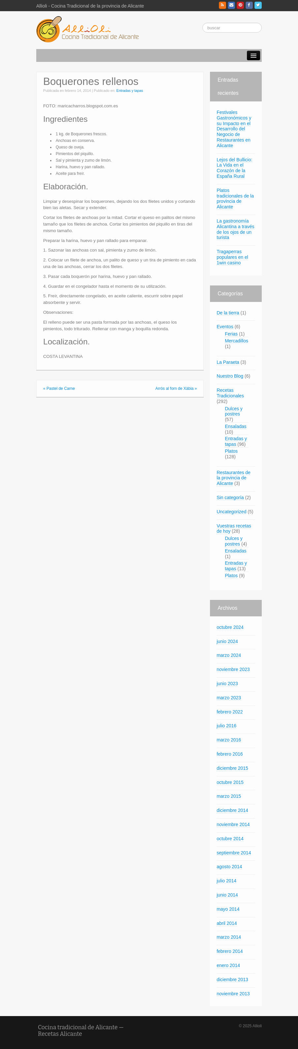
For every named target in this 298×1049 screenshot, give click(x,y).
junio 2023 (227, 683)
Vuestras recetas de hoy (234, 528)
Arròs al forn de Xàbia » (176, 388)
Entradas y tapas (129, 91)
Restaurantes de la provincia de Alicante (234, 478)
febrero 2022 (230, 711)
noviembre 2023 (233, 669)
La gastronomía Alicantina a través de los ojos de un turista (235, 229)
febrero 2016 (230, 754)
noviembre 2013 (233, 993)
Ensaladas (235, 426)
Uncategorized (231, 511)
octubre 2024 (230, 627)
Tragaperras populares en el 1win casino (232, 257)
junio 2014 (227, 895)
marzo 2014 (229, 937)
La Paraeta (228, 362)
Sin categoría (230, 497)
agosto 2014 (229, 866)
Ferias (231, 333)
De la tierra (228, 312)
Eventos (225, 326)
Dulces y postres (234, 411)
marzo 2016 (229, 739)
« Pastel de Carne (59, 388)
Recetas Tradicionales (230, 393)
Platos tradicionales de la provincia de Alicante (235, 198)
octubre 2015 (230, 782)
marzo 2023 (229, 697)
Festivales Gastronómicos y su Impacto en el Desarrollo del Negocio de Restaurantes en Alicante (234, 129)
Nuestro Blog (230, 376)
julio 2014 (226, 880)
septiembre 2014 (234, 852)
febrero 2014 (230, 951)
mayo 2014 (228, 909)
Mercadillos (236, 340)
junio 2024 (227, 641)
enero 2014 (228, 965)
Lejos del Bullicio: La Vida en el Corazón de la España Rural (234, 168)
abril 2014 (227, 923)
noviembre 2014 (233, 824)
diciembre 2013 (232, 979)
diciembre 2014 (232, 810)
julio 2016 (226, 725)
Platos (231, 451)
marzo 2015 (229, 796)
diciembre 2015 (232, 768)
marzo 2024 (229, 655)
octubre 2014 (230, 838)
